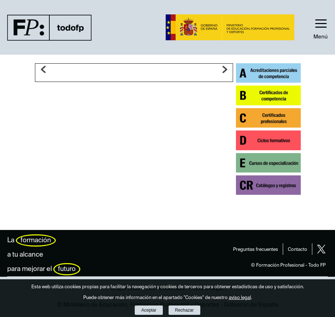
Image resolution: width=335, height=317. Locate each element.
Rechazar (184, 310)
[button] (320, 27)
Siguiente (224, 69)
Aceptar (148, 310)
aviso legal (240, 297)
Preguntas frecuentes (255, 249)
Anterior (43, 69)
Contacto (297, 249)
